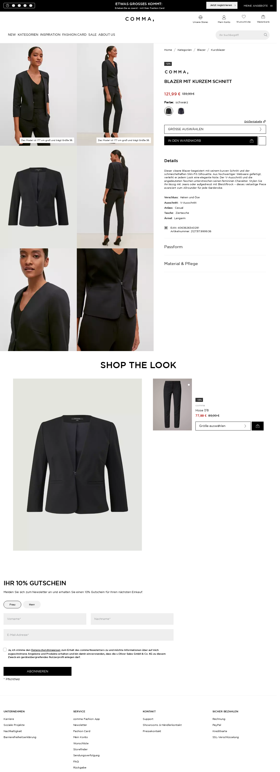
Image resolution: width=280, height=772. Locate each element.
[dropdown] (200, 19)
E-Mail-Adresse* (18, 634)
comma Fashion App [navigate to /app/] (86, 718)
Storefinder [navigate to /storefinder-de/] (80, 749)
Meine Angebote (258, 6)
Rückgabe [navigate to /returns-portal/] (79, 767)
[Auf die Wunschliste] (262, 140)
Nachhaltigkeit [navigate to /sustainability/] (13, 731)
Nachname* (102, 618)
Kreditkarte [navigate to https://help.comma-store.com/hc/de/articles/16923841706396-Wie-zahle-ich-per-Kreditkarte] (219, 731)
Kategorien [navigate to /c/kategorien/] (28, 34)
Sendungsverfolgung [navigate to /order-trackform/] (86, 755)
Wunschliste (243, 22)
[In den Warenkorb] (211, 140)
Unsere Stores (200, 22)
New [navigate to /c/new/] (12, 34)
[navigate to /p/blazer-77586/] (181, 111)
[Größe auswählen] (215, 129)
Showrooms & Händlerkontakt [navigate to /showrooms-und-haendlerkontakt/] (162, 724)
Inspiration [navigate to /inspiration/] (50, 34)
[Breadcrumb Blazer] (200, 50)
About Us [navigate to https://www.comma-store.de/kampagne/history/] (106, 34)
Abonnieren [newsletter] (37, 671)
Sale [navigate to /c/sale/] (92, 34)
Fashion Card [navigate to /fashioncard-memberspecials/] (74, 34)
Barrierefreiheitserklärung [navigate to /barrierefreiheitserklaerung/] (20, 737)
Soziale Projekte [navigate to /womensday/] (14, 724)
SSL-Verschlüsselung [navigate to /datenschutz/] (225, 737)
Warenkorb (263, 22)
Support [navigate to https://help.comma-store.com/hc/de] (148, 718)
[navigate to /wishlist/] (243, 19)
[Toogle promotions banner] (24, 15)
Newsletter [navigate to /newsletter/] (80, 724)
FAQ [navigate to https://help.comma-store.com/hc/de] (76, 761)
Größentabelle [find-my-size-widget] (255, 121)
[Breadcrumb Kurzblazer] (217, 50)
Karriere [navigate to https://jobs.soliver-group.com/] (9, 718)
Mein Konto (224, 22)
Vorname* (14, 618)
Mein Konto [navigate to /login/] (80, 737)
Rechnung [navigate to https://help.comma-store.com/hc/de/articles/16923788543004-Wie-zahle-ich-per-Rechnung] (218, 718)
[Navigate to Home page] (140, 19)
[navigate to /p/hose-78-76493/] (172, 405)
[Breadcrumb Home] (168, 50)
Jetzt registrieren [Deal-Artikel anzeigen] (223, 5)
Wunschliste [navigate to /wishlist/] (81, 743)
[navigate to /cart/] (263, 19)
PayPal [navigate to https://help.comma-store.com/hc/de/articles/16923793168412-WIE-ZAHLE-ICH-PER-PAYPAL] (216, 724)
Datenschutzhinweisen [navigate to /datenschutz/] (46, 650)
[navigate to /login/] (224, 19)
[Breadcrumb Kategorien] (184, 50)
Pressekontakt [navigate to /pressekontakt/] (152, 731)
